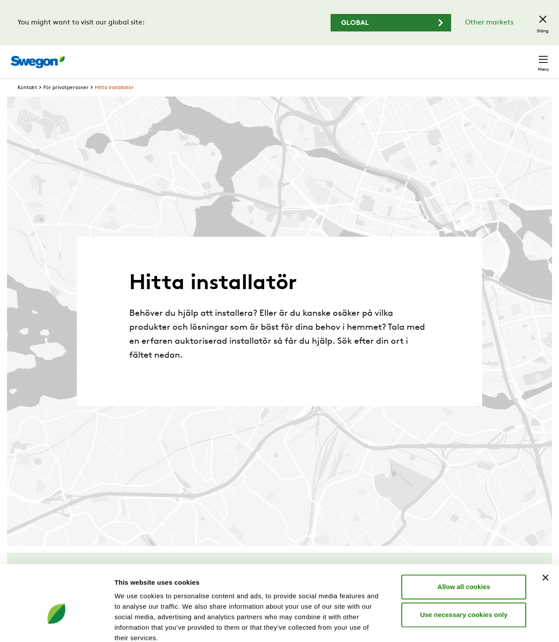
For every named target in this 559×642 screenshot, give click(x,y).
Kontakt (527, 57)
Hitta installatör (114, 104)
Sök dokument (362, 58)
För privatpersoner (66, 104)
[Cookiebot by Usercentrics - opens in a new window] (56, 625)
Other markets (489, 22)
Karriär (410, 57)
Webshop (445, 57)
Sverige (485, 57)
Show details (458, 624)
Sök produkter (297, 57)
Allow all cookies (464, 538)
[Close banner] (545, 529)
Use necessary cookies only (463, 566)
